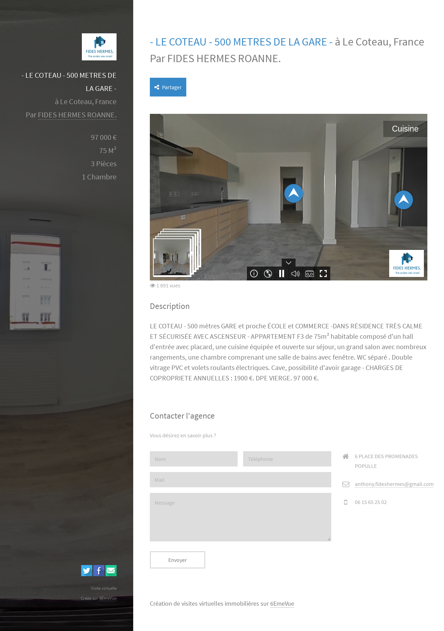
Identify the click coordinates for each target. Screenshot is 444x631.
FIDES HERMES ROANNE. (77, 114)
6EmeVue (282, 603)
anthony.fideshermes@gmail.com (394, 483)
